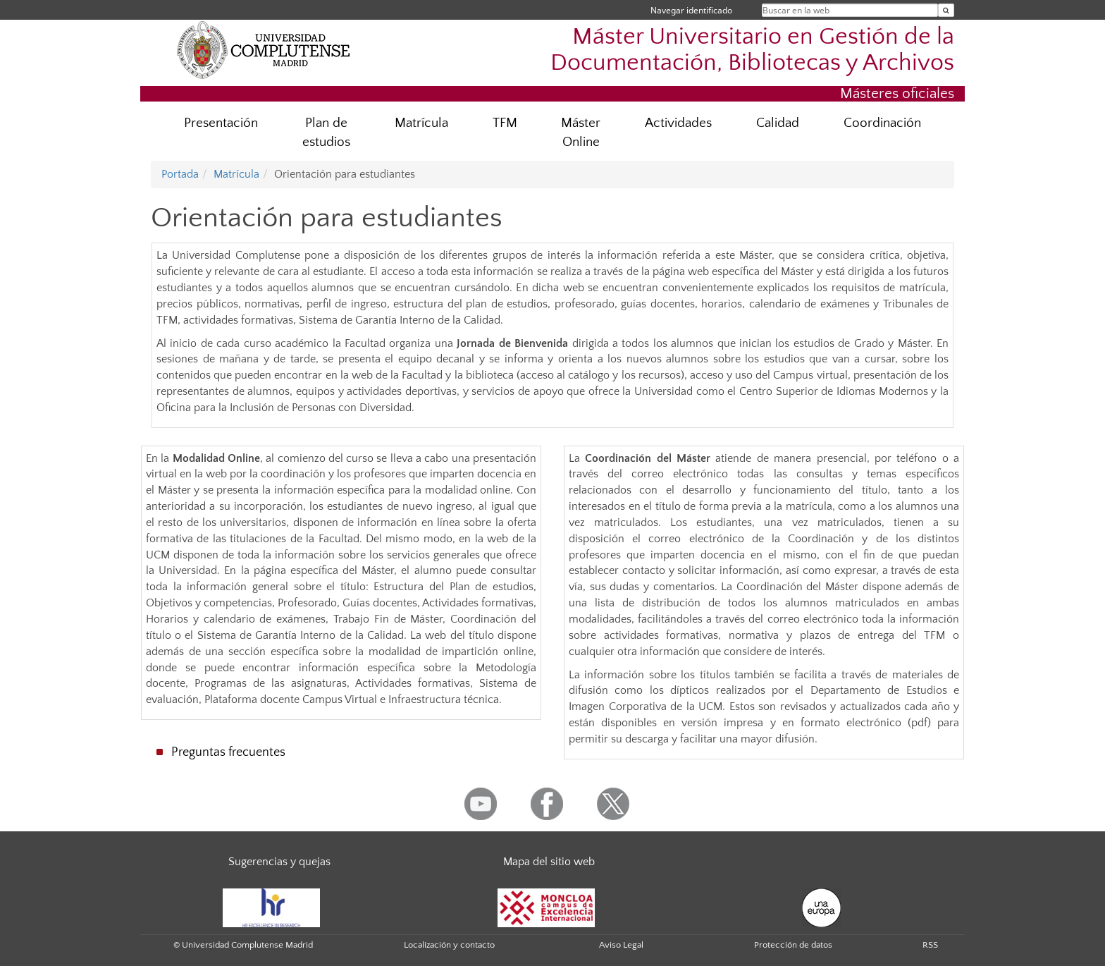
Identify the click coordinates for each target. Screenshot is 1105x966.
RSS (930, 945)
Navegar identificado (691, 10)
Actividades (678, 123)
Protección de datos (793, 945)
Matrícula (421, 123)
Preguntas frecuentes (228, 752)
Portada (180, 174)
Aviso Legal (621, 945)
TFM (505, 123)
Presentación (221, 123)
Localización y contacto (449, 945)
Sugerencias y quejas (279, 861)
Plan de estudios (326, 132)
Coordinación (882, 123)
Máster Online (580, 132)
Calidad (777, 123)
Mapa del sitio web (549, 861)
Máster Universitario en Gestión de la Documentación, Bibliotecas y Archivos (752, 50)
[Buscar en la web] (946, 10)
